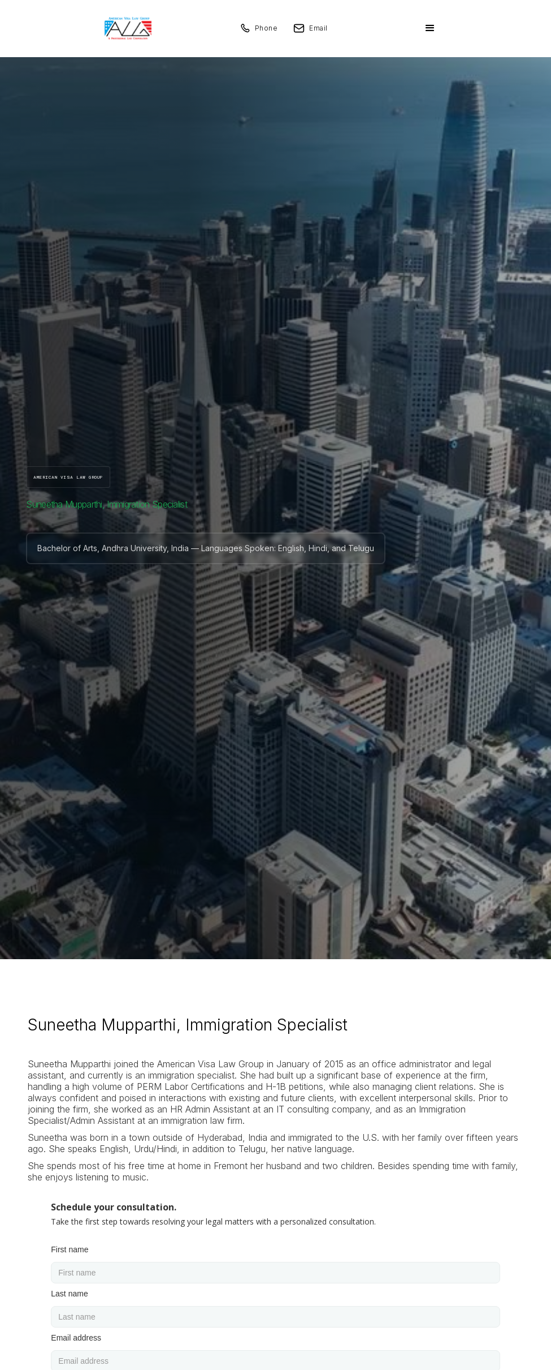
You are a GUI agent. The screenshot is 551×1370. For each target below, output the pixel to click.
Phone (266, 28)
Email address (76, 1337)
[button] (430, 28)
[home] (128, 28)
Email (318, 28)
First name (69, 1249)
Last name (69, 1293)
